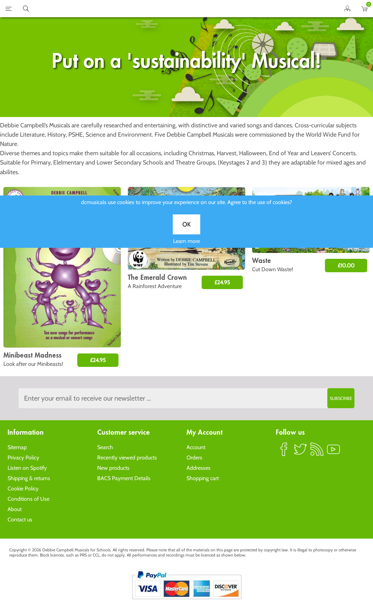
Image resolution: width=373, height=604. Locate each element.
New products (113, 468)
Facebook (284, 452)
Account (195, 447)
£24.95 (98, 360)
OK (186, 229)
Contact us (20, 519)
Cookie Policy (23, 488)
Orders (194, 457)
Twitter (300, 452)
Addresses (198, 468)
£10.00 (346, 265)
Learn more (186, 246)
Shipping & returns (29, 478)
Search (105, 447)
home (177, 8)
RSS (317, 452)
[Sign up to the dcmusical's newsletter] (186, 398)
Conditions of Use (28, 499)
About (15, 509)
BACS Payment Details (123, 478)
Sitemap (17, 447)
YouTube (333, 452)
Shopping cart (202, 478)
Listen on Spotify (27, 468)
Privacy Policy (23, 457)
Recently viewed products (127, 457)
